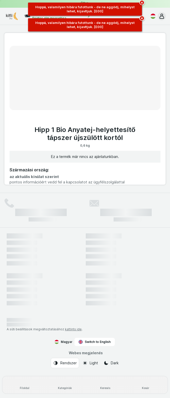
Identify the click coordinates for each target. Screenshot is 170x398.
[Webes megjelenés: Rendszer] (65, 363)
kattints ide (73, 329)
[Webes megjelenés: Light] (90, 363)
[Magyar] (152, 16)
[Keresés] (105, 385)
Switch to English (95, 342)
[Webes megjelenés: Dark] (111, 363)
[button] (162, 16)
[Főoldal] (24, 385)
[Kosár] (145, 385)
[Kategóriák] (65, 385)
